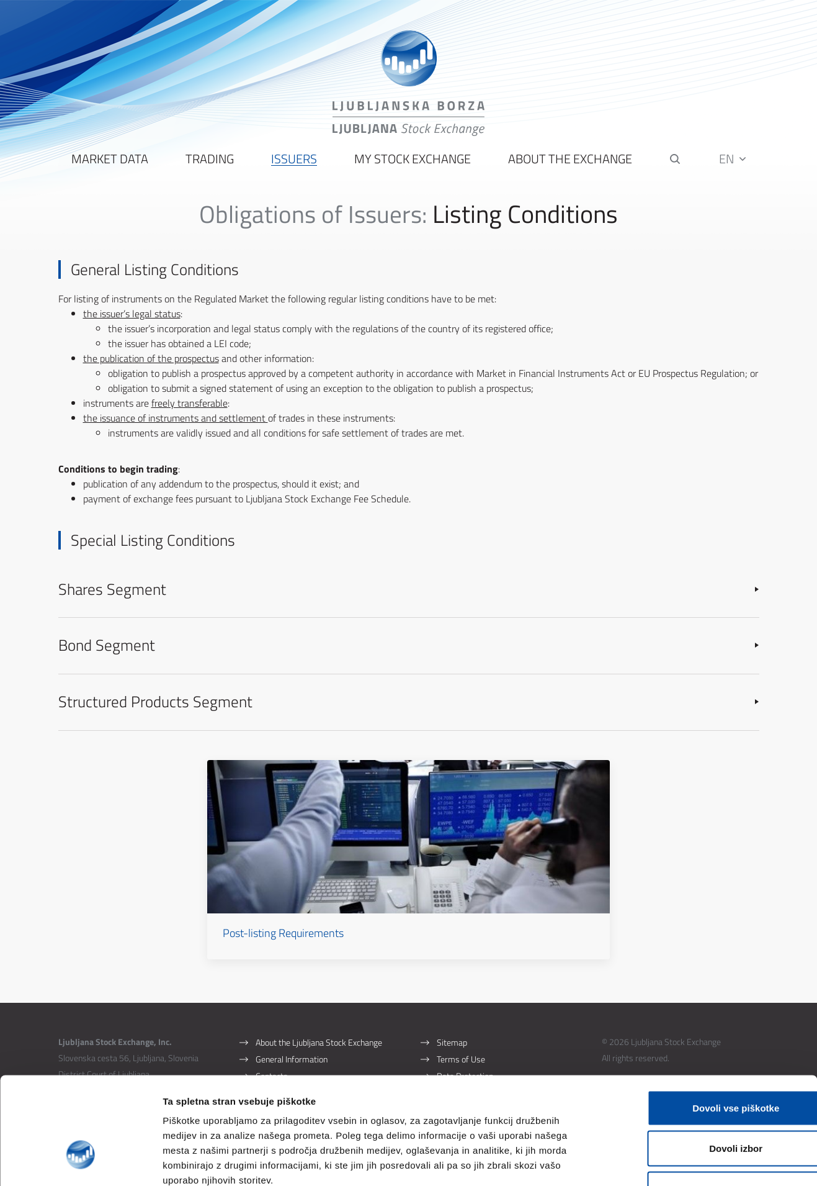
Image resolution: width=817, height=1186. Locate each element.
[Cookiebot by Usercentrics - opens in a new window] (80, 1161)
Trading (209, 161)
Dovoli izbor (713, 1064)
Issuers (293, 161)
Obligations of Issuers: (313, 216)
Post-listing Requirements (315, 913)
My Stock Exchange (412, 161)
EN (733, 161)
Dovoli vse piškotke (713, 1023)
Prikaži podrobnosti (647, 1161)
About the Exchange (569, 161)
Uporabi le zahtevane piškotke (713, 1104)
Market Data (109, 161)
